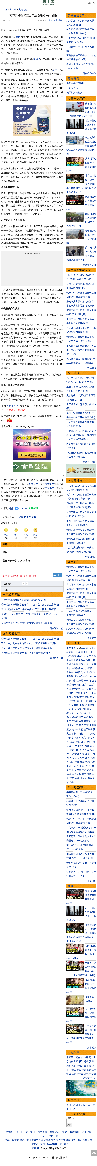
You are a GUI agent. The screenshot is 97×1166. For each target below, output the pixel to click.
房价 (81, 725)
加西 (66, 1144)
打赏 (49, 20)
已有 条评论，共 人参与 (16, 560)
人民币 (80, 713)
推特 (51, 1136)
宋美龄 (80, 766)
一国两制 (88, 701)
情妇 (76, 697)
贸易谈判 (76, 689)
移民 (92, 750)
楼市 (81, 717)
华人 (87, 750)
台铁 (88, 660)
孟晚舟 (72, 684)
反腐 (92, 697)
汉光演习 (90, 672)
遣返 (84, 754)
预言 (71, 778)
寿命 (89, 778)
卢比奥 (77, 652)
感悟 (89, 774)
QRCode (25, 508)
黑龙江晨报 (12, 406)
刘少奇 (72, 770)
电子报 (19, 1132)
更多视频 (91, 1047)
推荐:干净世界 (12, 1140)
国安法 (82, 664)
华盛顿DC (53, 1144)
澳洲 (72, 762)
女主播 (75, 750)
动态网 (83, 1140)
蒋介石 (73, 766)
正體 (89, 3)
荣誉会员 (33, 484)
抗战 (87, 762)
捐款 (64, 1132)
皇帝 (84, 770)
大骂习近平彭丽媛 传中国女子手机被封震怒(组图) (26, 654)
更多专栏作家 (89, 1078)
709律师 (81, 733)
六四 (93, 656)
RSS (58, 1136)
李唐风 (80, 1065)
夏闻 (91, 1061)
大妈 (76, 725)
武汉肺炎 (85, 648)
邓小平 (88, 766)
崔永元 (69, 693)
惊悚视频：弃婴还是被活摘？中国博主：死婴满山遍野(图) (30, 606)
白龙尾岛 (88, 741)
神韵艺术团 (25, 1140)
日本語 (62, 1148)
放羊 (55, 69)
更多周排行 (90, 557)
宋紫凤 (69, 1057)
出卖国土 (71, 660)
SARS (74, 745)
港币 (68, 717)
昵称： (6, 552)
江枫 (73, 1073)
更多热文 (91, 638)
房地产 (74, 717)
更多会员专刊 (89, 73)
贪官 (71, 697)
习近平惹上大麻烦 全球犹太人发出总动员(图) (24, 601)
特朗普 (69, 652)
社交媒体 (73, 705)
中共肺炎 (71, 648)
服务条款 (42, 1132)
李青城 (85, 1069)
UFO (91, 676)
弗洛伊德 (83, 676)
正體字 (35, 1148)
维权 (73, 733)
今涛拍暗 (78, 1057)
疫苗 (93, 664)
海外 (87, 758)
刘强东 (69, 725)
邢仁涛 (92, 1069)
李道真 (69, 1061)
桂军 (82, 762)
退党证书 (75, 1140)
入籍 (71, 758)
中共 (88, 693)
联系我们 (74, 1132)
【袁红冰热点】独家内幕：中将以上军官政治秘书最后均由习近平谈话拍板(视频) (81, 435)
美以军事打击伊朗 (75, 83)
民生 (82, 758)
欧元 (86, 713)
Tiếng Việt (54, 1148)
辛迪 (93, 1073)
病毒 (83, 652)
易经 (69, 774)
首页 (5, 9)
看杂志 (44, 1140)
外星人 (83, 778)
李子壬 (80, 1073)
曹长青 (87, 1073)
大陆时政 (23, 9)
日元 (91, 713)
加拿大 (90, 705)
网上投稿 (86, 1132)
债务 (79, 709)
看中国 (80, 701)
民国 (77, 762)
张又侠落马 (72, 88)
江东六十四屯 (86, 737)
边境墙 (85, 684)
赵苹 (68, 1069)
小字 (60, 20)
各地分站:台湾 (35, 1144)
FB (80, 705)
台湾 (81, 721)
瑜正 (68, 1073)
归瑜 (76, 1061)
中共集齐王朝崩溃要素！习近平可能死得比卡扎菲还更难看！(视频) (81, 349)
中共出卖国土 (88, 668)
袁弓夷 (69, 672)
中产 (68, 721)
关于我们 (30, 1132)
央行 (73, 709)
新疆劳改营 (83, 745)
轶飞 (81, 1061)
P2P (76, 729)
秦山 (73, 1069)
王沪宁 (85, 689)
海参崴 (74, 721)
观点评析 (80, 1105)
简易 (85, 1057)
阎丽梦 (72, 680)
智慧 (84, 774)
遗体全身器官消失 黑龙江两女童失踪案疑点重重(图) (27, 624)
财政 (86, 717)
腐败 (87, 697)
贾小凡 (92, 1057)
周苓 (68, 1065)
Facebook (41, 1136)
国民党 (69, 676)
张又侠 (87, 656)
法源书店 (36, 1140)
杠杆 (84, 709)
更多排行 (91, 881)
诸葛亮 (90, 770)
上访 (87, 733)
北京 (93, 721)
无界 (90, 1140)
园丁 (86, 1065)
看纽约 (51, 1140)
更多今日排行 (89, 462)
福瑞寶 (66, 1140)
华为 (81, 697)
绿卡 (76, 758)
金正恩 (80, 680)
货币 (73, 713)
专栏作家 (73, 1052)
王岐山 (87, 680)
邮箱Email (70, 1118)
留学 (74, 754)
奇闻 (77, 778)
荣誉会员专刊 (76, 15)
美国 (68, 689)
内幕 (83, 693)
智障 (18, 36)
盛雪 (91, 1065)
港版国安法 (79, 672)
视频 (71, 886)
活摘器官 (80, 660)
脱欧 (68, 709)
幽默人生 (76, 774)
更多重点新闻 (89, 265)
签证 (89, 754)
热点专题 (73, 78)
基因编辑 (88, 729)
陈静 (73, 1065)
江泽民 (92, 689)
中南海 (77, 693)
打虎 (68, 701)
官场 (73, 701)
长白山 (79, 741)
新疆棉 (74, 664)
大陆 (71, 729)
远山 (86, 1061)
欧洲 (61, 1144)
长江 (88, 664)
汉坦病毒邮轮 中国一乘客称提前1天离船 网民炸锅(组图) (29, 611)
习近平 (80, 656)
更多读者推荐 (56, 660)
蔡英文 (87, 721)
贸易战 (72, 656)
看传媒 (59, 1140)
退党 (76, 676)
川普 (93, 648)
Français (44, 1148)
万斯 (91, 684)
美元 (89, 709)
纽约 (45, 1144)
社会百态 (90, 1105)
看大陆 (12, 9)
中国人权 (71, 1109)
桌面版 (9, 1132)
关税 (79, 684)
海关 (79, 754)
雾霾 (80, 729)
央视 (81, 750)
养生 (71, 782)
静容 (79, 1069)
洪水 (68, 668)
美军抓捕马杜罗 (74, 92)
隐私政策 (54, 1132)
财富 (91, 717)
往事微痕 (76, 668)
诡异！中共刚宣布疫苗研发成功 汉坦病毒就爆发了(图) (28, 645)
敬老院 (36, 59)
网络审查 (73, 737)
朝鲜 (84, 705)
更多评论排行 (56, 630)
